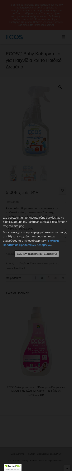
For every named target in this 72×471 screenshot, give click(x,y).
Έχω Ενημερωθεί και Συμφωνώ (37, 253)
